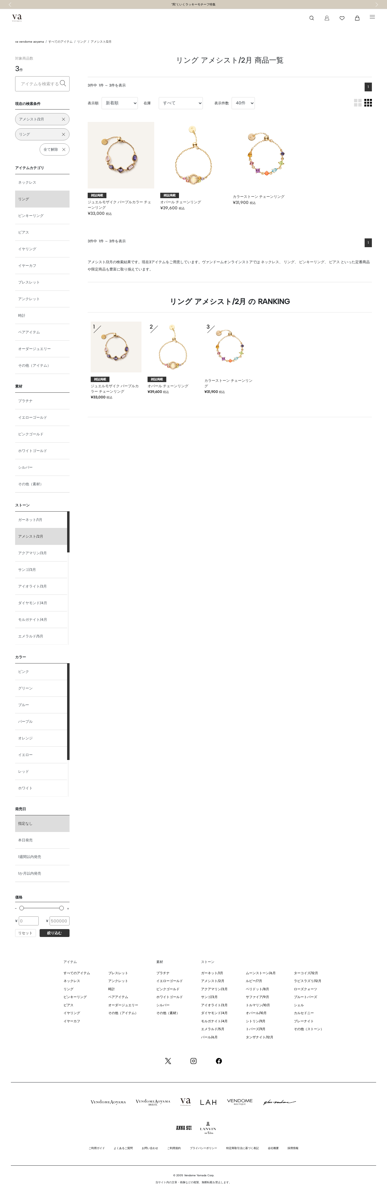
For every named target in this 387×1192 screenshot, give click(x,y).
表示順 (93, 103)
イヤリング (27, 249)
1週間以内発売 (29, 857)
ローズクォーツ (305, 989)
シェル (299, 1005)
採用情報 (293, 1148)
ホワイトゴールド (32, 451)
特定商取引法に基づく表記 (242, 1148)
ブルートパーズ (305, 997)
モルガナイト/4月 (32, 619)
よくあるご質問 (123, 1148)
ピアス (23, 232)
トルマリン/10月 (258, 1005)
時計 (21, 315)
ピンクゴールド (31, 434)
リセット (25, 933)
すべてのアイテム (60, 42)
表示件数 (221, 103)
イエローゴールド (32, 417)
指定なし (25, 823)
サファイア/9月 (257, 997)
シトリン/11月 (255, 1021)
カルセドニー (304, 1013)
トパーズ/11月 (255, 1029)
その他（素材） (31, 484)
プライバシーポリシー (203, 1148)
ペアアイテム (29, 332)
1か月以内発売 (29, 873)
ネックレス (27, 182)
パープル (25, 721)
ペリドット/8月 (257, 989)
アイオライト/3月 (32, 586)
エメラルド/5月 (30, 636)
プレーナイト (304, 1021)
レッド (23, 771)
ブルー (23, 705)
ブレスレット (29, 282)
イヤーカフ (27, 266)
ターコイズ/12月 (306, 973)
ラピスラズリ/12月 (307, 981)
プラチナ (25, 401)
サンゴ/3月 (27, 570)
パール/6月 (209, 1037)
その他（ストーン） (309, 1029)
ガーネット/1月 (30, 520)
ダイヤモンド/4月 (32, 603)
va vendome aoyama (29, 42)
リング (81, 42)
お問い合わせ (150, 1148)
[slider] (21, 908)
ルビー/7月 (254, 981)
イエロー (25, 755)
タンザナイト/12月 (259, 1037)
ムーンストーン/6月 (261, 973)
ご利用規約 (174, 1148)
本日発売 (25, 840)
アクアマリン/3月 (32, 553)
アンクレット (29, 299)
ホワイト (25, 788)
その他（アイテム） (34, 365)
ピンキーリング (31, 216)
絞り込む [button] (54, 933)
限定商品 (98, 269)
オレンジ (25, 738)
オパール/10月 (256, 1013)
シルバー (25, 467)
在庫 (147, 103)
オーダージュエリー (34, 349)
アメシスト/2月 (101, 42)
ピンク (23, 672)
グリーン (25, 688)
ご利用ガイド (97, 1148)
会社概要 (273, 1148)
